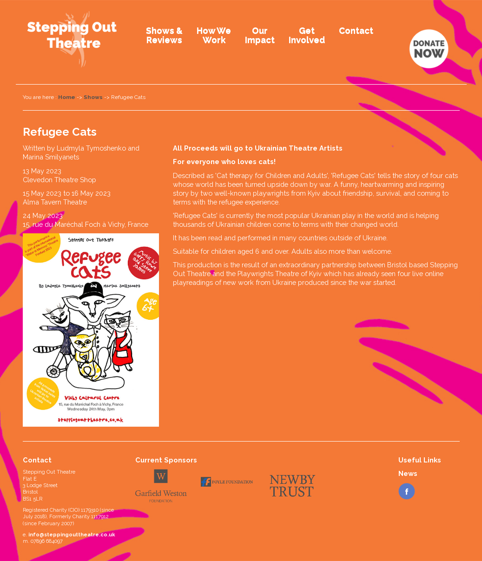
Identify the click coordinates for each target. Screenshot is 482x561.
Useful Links (419, 460)
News (407, 473)
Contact (356, 30)
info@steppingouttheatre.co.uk (71, 535)
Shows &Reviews (164, 35)
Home (66, 97)
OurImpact (260, 35)
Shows (93, 97)
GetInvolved (307, 35)
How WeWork (214, 35)
